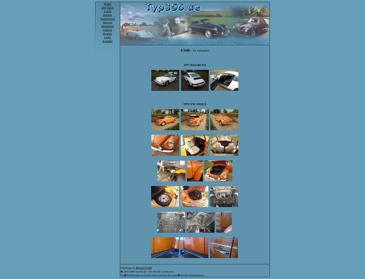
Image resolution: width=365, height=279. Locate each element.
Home (108, 4)
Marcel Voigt (144, 267)
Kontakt (108, 41)
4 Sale (108, 11)
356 (103, 7)
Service (107, 22)
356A (110, 7)
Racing (107, 15)
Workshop (107, 26)
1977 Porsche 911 (194, 65)
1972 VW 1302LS (194, 104)
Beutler (107, 33)
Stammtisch (107, 18)
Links (107, 37)
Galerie (107, 30)
